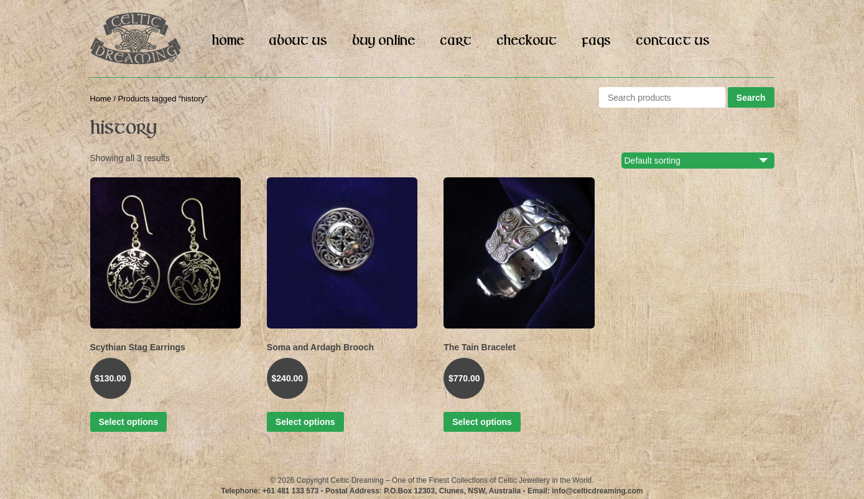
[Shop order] (704, 160)
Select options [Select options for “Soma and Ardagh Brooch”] (305, 422)
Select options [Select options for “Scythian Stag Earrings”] (129, 422)
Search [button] (751, 98)
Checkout (526, 41)
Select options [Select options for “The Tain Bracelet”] (482, 422)
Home (228, 41)
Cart (455, 41)
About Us (298, 41)
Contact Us (673, 41)
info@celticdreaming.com (597, 491)
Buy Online (383, 41)
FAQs (596, 41)
